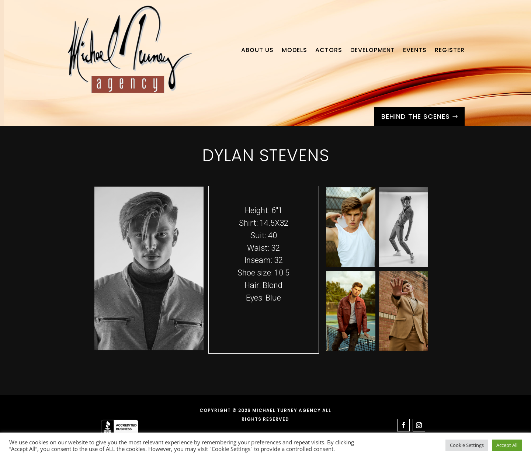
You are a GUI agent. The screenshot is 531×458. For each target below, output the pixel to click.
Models (294, 50)
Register (450, 50)
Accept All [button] (506, 445)
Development (372, 50)
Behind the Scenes (415, 116)
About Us (257, 50)
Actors (328, 50)
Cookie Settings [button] (467, 445)
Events (415, 50)
